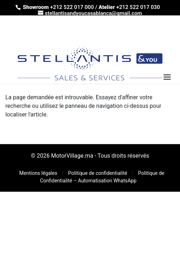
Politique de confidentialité (98, 173)
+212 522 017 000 (72, 7)
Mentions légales (39, 173)
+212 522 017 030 (138, 7)
